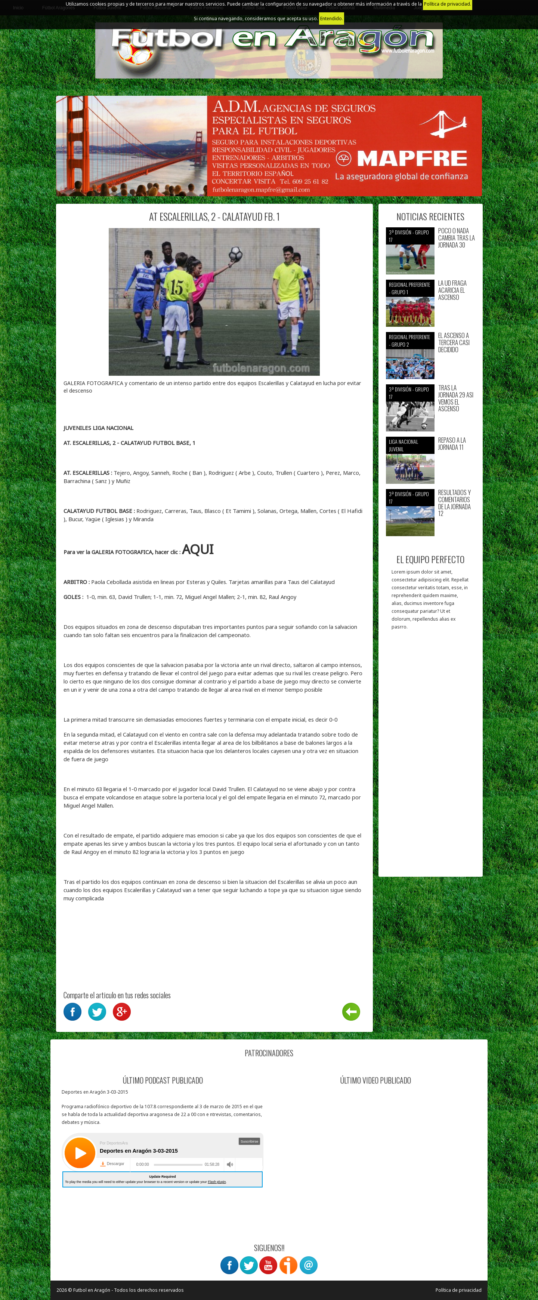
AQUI (197, 549)
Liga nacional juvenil (403, 445)
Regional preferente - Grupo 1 (409, 288)
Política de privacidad (459, 1290)
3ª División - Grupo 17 (409, 235)
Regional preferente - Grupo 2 (409, 340)
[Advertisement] (431, 757)
